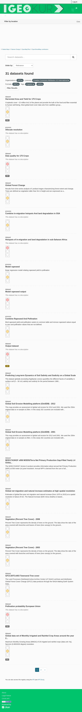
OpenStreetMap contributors (40, 49)
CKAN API (5, 699)
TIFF (7, 120)
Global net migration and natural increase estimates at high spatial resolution (40, 491)
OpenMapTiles (26, 49)
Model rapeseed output (15, 292)
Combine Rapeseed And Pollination (21, 319)
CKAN (6, 707)
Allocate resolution (13, 130)
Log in (75, 2)
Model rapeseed (12, 267)
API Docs (41, 680)
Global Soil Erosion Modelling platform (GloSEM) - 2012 (30, 404)
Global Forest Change (15, 185)
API (33, 680)
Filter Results (12, 88)
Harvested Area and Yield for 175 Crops (23, 99)
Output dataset (12, 346)
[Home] (3, 15)
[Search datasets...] (37, 57)
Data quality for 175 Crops (17, 156)
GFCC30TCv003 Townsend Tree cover (22, 576)
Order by (8, 65)
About (4, 693)
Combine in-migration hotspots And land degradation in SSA (32, 213)
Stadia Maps (5, 49)
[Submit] (73, 57)
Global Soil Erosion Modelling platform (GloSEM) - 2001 (30, 432)
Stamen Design (15, 49)
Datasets (11, 15)
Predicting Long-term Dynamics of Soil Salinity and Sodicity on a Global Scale (40, 375)
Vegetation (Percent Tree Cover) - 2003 (22, 547)
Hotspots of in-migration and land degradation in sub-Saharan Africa (36, 240)
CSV (7, 366)
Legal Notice (6, 696)
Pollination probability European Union (22, 606)
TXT (7, 659)
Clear (78, 21)
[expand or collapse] (76, 8)
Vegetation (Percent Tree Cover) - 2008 (22, 519)
